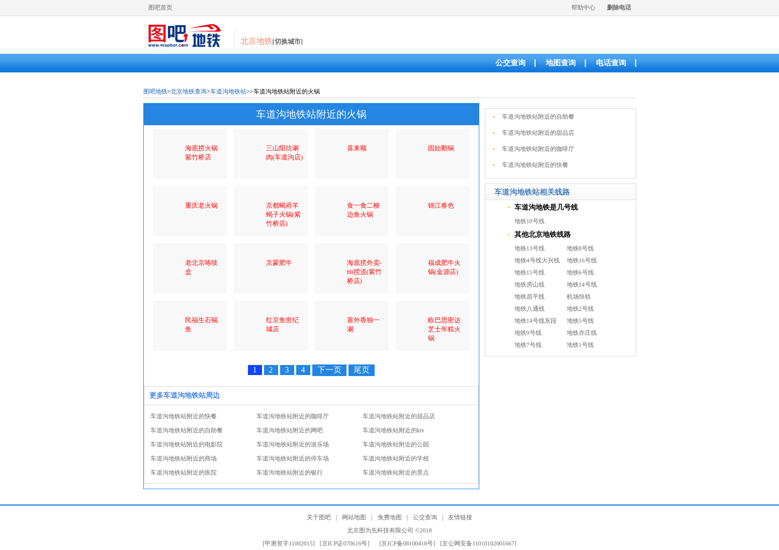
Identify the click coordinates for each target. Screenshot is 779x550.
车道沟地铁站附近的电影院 (186, 444)
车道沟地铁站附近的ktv (393, 430)
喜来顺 (357, 148)
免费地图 (390, 517)
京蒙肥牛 (279, 262)
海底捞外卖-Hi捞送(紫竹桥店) (364, 272)
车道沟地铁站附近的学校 (396, 458)
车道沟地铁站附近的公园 (396, 444)
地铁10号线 (529, 221)
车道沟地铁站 (228, 91)
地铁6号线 (580, 272)
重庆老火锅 (201, 205)
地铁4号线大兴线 (537, 260)
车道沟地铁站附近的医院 (183, 472)
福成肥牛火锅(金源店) (444, 267)
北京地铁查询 (188, 91)
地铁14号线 (582, 284)
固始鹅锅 (441, 148)
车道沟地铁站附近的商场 (183, 458)
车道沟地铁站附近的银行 (289, 472)
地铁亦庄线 (582, 332)
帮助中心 (583, 7)
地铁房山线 (529, 284)
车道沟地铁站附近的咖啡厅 (292, 416)
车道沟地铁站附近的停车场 (292, 458)
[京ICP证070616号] (345, 543)
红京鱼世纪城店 (282, 324)
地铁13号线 (529, 248)
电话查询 (611, 63)
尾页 (362, 369)
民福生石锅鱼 (201, 324)
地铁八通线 (529, 308)
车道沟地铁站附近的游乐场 (292, 444)
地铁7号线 (528, 344)
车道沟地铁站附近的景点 (396, 472)
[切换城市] (288, 41)
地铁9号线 (528, 332)
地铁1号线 (580, 344)
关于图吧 (319, 517)
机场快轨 (579, 296)
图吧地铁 (155, 91)
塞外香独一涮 (363, 324)
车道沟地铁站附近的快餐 (183, 416)
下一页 (329, 369)
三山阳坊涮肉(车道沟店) (284, 152)
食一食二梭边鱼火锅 (363, 210)
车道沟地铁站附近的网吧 (289, 430)
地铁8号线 (580, 248)
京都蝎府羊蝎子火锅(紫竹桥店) (283, 214)
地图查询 (561, 63)
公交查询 (510, 63)
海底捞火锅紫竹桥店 (201, 152)
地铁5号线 (580, 320)
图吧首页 (160, 7)
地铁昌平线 (529, 296)
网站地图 (354, 517)
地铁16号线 (582, 260)
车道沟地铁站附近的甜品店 (399, 416)
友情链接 (460, 517)
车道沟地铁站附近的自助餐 (186, 430)
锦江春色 (441, 205)
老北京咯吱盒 (201, 267)
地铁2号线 (580, 308)
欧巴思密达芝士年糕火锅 (444, 329)
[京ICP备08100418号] (408, 543)
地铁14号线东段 (535, 320)
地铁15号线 (529, 272)
